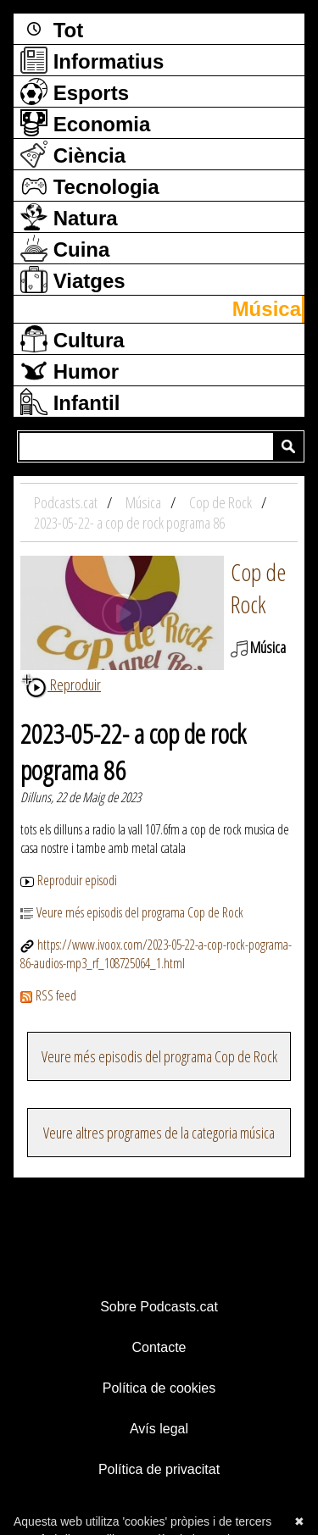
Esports (74, 91)
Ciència (73, 154)
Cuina (64, 248)
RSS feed (48, 995)
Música (266, 308)
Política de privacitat (159, 1469)
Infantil (70, 401)
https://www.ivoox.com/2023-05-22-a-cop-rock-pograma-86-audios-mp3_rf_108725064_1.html (156, 954)
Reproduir (60, 684)
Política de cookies (159, 1388)
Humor (69, 370)
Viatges (73, 279)
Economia (85, 122)
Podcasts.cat (67, 502)
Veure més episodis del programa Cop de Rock (131, 912)
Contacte (158, 1347)
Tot (51, 28)
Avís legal (159, 1428)
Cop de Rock (258, 588)
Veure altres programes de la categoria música (159, 1132)
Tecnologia (89, 185)
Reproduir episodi (68, 880)
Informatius (92, 60)
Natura (69, 216)
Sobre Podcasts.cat (159, 1306)
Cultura (72, 338)
